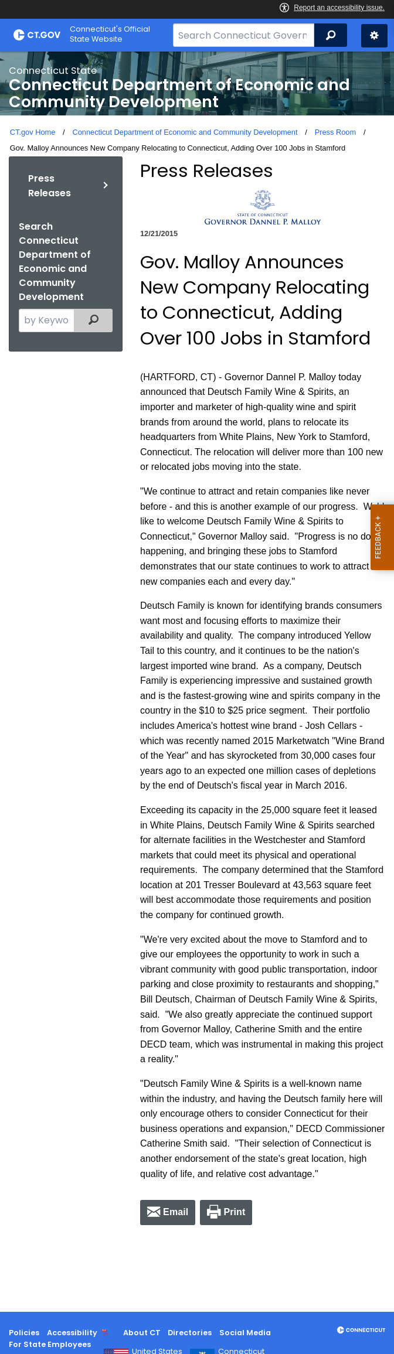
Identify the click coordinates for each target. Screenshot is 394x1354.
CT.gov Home (33, 132)
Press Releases (49, 186)
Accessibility (72, 1333)
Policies (24, 1333)
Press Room (335, 132)
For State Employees (50, 1344)
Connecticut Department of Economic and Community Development (184, 132)
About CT (142, 1333)
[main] (197, 682)
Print (234, 1212)
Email (175, 1212)
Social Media (245, 1333)
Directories (190, 1333)
